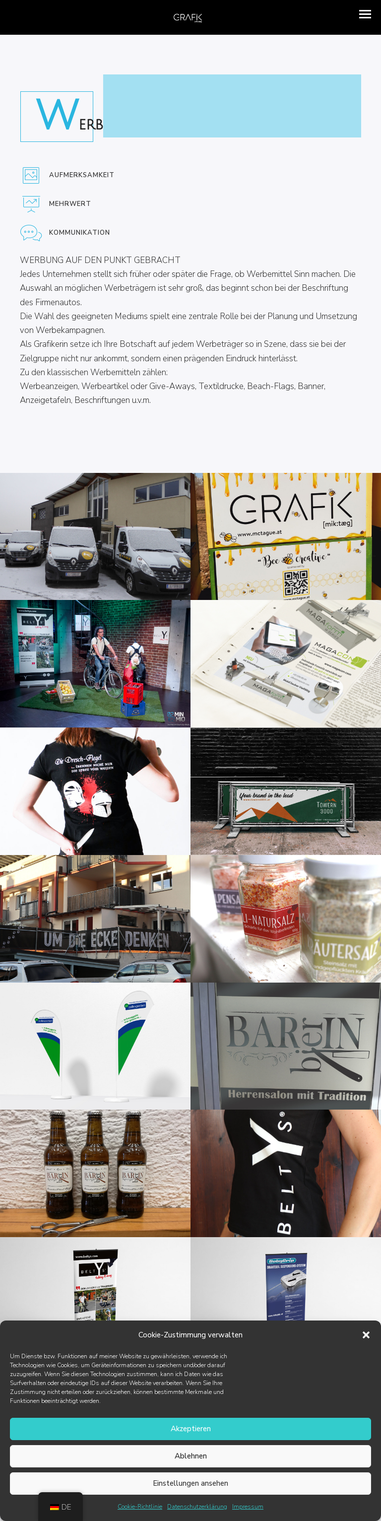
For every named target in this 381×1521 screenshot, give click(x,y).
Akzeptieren (191, 1429)
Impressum (247, 1507)
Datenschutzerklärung (197, 1507)
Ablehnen (191, 1456)
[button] (366, 1335)
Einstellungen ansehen (190, 1483)
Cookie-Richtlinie (140, 1507)
